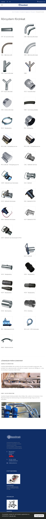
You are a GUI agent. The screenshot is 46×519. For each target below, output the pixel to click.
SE (7, 1)
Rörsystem (33, 12)
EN (9, 1)
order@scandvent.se (13, 460)
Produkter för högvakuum (25, 12)
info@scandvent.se (13, 463)
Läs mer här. (12, 516)
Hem (13, 12)
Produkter (17, 12)
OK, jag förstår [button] (39, 515)
